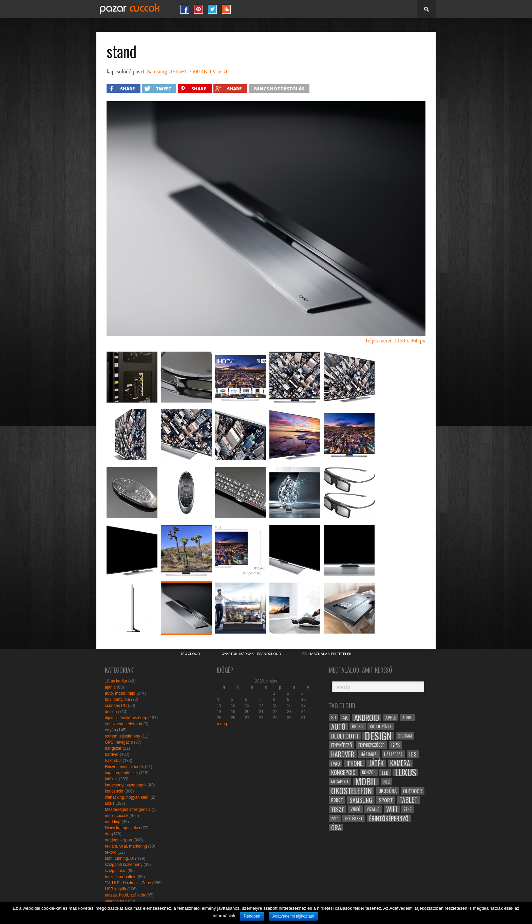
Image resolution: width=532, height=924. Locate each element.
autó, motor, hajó (120, 693)
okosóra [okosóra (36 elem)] (387, 790)
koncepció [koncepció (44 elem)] (343, 772)
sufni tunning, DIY (121, 858)
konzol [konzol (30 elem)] (368, 772)
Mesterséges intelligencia (128, 809)
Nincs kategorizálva (122, 827)
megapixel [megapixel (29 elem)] (340, 781)
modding (112, 821)
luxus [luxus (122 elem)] (405, 772)
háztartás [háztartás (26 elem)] (393, 754)
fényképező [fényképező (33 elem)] (341, 745)
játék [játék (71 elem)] (376, 763)
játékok (111, 779)
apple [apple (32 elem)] (390, 717)
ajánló (110, 687)
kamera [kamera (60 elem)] (400, 763)
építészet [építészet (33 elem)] (354, 818)
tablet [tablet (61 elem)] (408, 800)
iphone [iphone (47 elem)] (354, 763)
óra (108, 834)
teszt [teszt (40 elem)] (337, 809)
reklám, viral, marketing (126, 846)
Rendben (252, 916)
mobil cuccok (116, 815)
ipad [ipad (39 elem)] (335, 763)
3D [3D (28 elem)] (333, 717)
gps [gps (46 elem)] (395, 745)
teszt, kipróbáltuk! (120, 876)
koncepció (114, 791)
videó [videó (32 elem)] (355, 809)
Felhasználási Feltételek (327, 654)
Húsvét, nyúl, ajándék (124, 766)
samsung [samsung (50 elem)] (360, 800)
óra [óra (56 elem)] (336, 827)
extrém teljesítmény (122, 736)
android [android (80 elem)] (366, 717)
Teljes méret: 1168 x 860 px (395, 340)
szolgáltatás (115, 870)
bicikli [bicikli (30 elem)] (357, 726)
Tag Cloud (190, 654)
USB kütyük (115, 889)
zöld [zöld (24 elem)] (334, 818)
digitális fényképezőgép (126, 717)
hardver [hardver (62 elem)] (342, 754)
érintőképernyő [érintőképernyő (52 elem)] (388, 818)
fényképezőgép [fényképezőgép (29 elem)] (371, 745)
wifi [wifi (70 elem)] (391, 809)
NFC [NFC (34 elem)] (386, 781)
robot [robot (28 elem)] (337, 800)
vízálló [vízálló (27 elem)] (373, 809)
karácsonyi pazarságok (126, 785)
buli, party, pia (117, 699)
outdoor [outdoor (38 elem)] (412, 791)
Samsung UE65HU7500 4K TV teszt (187, 71)
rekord (110, 852)
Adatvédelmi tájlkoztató (293, 916)
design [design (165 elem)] (378, 736)
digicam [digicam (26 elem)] (405, 736)
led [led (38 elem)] (385, 772)
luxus (109, 803)
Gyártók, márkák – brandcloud (251, 654)
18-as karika (116, 681)
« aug (222, 724)
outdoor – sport (118, 840)
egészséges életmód (123, 724)
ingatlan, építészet (121, 772)
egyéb (110, 730)
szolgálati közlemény (123, 864)
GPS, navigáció (119, 742)
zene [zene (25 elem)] (407, 809)
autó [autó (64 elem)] (338, 726)
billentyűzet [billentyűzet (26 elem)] (381, 726)
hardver (112, 754)
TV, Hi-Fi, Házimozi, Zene (128, 883)
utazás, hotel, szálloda (125, 895)
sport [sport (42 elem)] (386, 800)
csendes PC (116, 705)
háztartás (113, 760)
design (111, 711)
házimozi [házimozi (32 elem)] (369, 754)
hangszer (113, 748)
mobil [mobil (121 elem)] (366, 781)
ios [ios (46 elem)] (412, 754)
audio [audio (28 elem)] (407, 717)
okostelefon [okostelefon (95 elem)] (351, 791)
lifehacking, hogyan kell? (127, 797)
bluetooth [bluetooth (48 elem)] (344, 736)
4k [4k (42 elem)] (345, 717)
